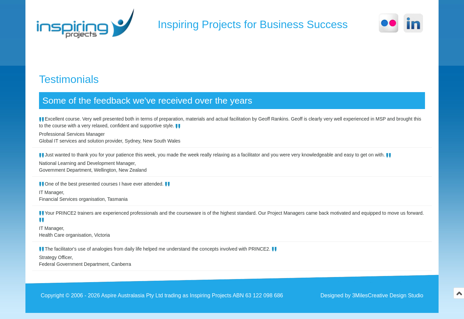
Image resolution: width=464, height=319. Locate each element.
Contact (281, 53)
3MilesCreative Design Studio (387, 301)
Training (137, 53)
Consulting (186, 53)
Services (237, 53)
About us (93, 53)
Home (53, 53)
